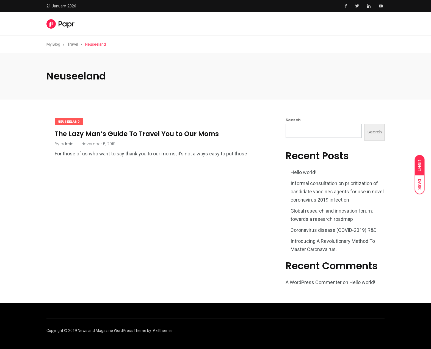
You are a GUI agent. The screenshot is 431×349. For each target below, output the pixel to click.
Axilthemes (163, 330)
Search (293, 120)
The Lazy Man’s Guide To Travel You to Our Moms (137, 133)
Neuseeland (69, 121)
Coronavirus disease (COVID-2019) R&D (334, 230)
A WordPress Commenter (314, 282)
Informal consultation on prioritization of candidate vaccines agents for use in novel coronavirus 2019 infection (337, 191)
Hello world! (303, 172)
